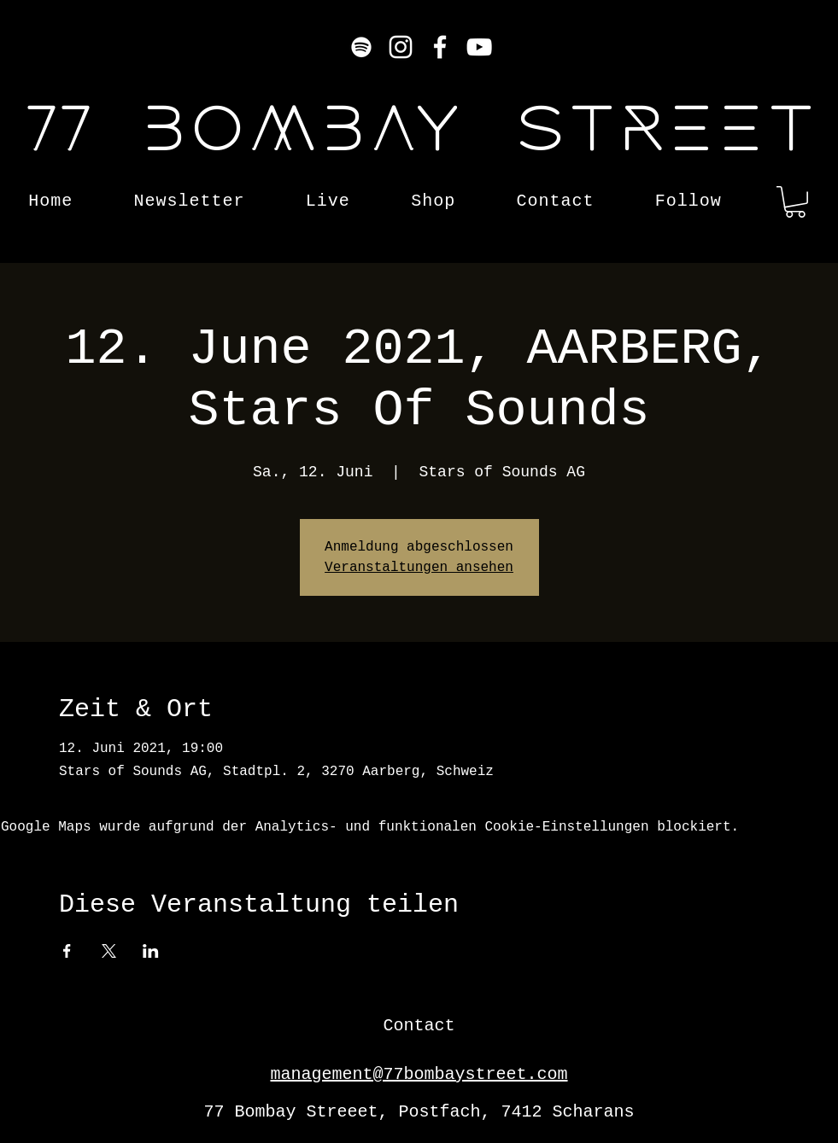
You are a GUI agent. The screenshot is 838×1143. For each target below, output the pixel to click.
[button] (795, 202)
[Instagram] (400, 47)
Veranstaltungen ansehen (419, 567)
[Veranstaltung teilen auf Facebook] (67, 951)
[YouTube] (479, 47)
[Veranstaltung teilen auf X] (109, 951)
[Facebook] (440, 47)
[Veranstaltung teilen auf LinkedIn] (151, 951)
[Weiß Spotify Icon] (361, 47)
